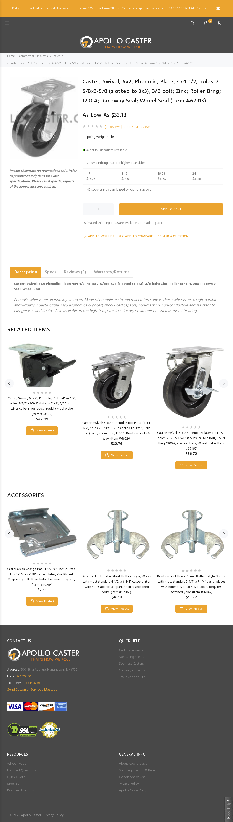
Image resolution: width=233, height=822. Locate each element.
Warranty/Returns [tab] (111, 272)
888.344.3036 (23, 683)
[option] (42, 383)
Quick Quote (16, 777)
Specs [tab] (50, 272)
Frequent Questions (21, 770)
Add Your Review (137, 127)
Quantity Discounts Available (106, 150)
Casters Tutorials (131, 650)
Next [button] (223, 383)
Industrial (58, 56)
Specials (13, 784)
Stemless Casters (131, 663)
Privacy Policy (129, 784)
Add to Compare (136, 236)
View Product (45, 430)
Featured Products (20, 790)
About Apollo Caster (134, 764)
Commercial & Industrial (34, 56)
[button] (73, 81)
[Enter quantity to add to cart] (98, 209)
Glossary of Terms (132, 670)
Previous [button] (9, 383)
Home (11, 56)
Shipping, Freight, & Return (138, 770)
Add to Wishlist (98, 236)
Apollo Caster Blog (132, 790)
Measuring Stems (131, 657)
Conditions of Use (132, 777)
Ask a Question (173, 236)
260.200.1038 (20, 676)
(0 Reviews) (113, 127)
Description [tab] (25, 272)
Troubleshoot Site (132, 677)
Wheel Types (16, 764)
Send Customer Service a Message (32, 690)
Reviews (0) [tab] (75, 272)
